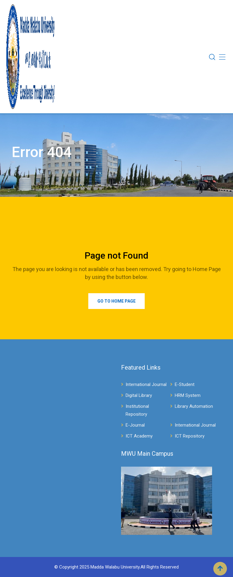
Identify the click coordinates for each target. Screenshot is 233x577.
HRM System (188, 395)
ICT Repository (189, 436)
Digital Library (139, 395)
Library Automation (194, 406)
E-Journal (135, 425)
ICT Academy (139, 436)
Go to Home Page (116, 301)
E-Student (184, 384)
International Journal (146, 384)
